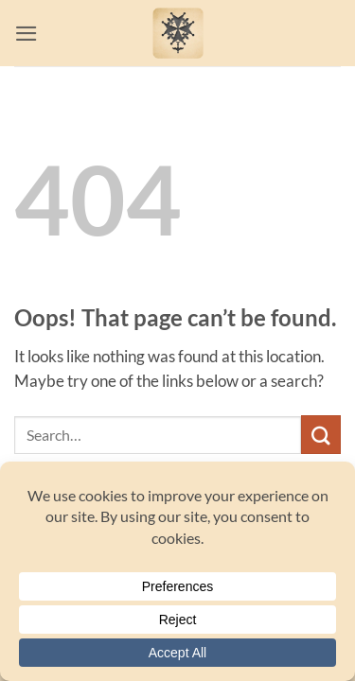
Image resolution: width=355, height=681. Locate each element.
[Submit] (321, 434)
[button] (26, 33)
